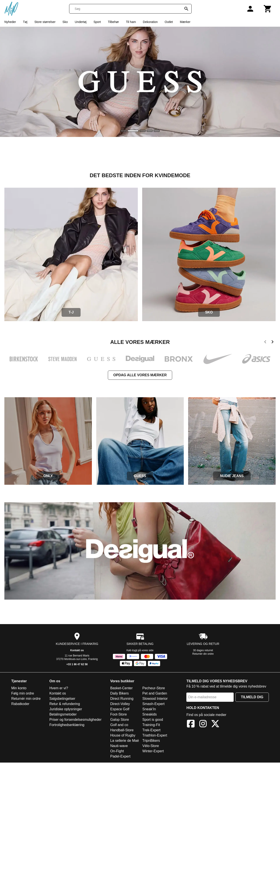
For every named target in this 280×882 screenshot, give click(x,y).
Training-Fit (151, 725)
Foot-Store (118, 714)
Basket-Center (121, 688)
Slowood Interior (155, 698)
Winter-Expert (153, 751)
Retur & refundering (64, 704)
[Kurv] (267, 8)
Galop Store (119, 719)
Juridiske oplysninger (65, 709)
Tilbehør (113, 22)
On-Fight (117, 751)
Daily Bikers (119, 693)
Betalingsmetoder (63, 714)
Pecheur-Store (153, 688)
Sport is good (152, 719)
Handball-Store (122, 730)
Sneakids (149, 714)
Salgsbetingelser (62, 698)
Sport (97, 22)
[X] (215, 724)
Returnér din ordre (203, 653)
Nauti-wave (119, 746)
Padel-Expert (120, 756)
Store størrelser (44, 22)
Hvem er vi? (58, 688)
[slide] (123, 130)
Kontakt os (77, 650)
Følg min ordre (22, 693)
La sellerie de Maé (124, 740)
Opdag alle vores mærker (140, 375)
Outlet (169, 22)
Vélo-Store (150, 746)
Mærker (185, 22)
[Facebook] (190, 724)
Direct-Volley (120, 704)
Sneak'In (149, 709)
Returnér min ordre (25, 698)
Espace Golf (119, 709)
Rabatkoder (20, 704)
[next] (272, 342)
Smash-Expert (153, 704)
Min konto (18, 688)
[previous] (265, 342)
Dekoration (150, 22)
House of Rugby (122, 735)
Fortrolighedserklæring (66, 725)
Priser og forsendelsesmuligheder (75, 719)
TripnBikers (151, 740)
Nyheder (10, 22)
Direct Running (121, 698)
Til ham (131, 22)
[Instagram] (203, 724)
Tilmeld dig (252, 697)
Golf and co (119, 725)
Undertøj (81, 22)
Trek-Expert (151, 730)
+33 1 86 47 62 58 (77, 664)
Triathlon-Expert (154, 735)
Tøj (25, 22)
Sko (65, 22)
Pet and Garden (154, 693)
